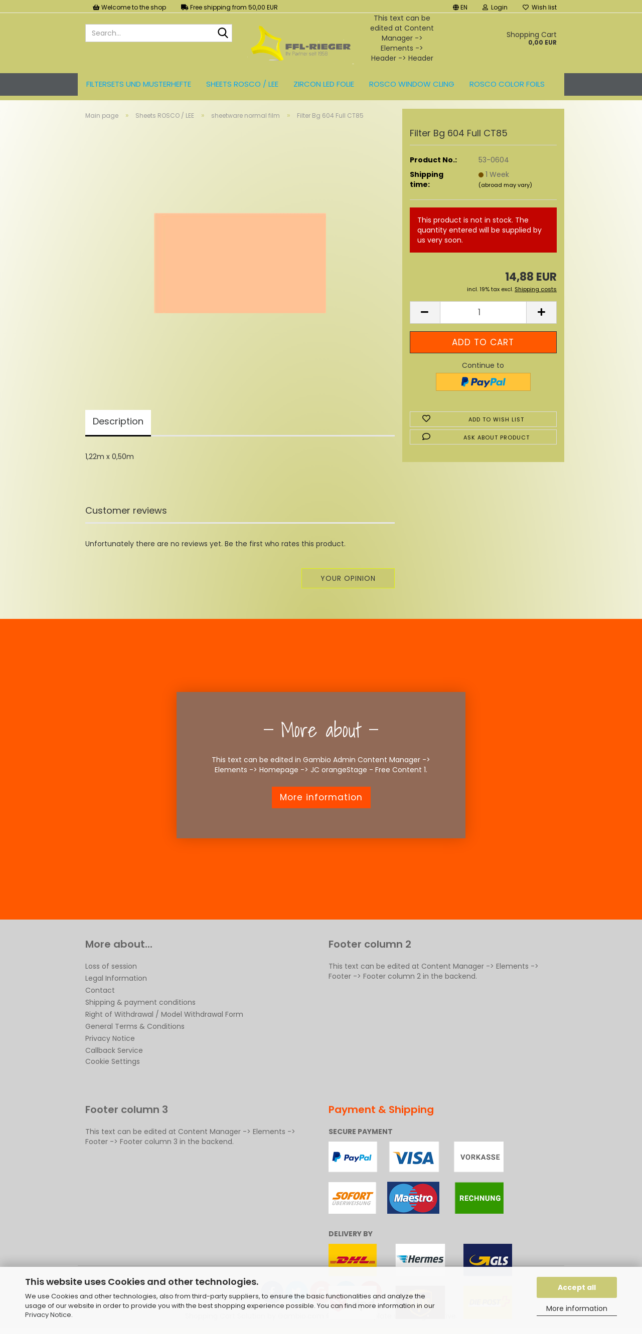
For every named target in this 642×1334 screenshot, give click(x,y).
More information (576, 1308)
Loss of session (111, 966)
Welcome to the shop (129, 7)
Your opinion (348, 578)
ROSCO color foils (507, 84)
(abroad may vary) (505, 185)
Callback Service (114, 1050)
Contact (100, 990)
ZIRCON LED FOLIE (323, 84)
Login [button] (495, 7)
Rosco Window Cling (411, 84)
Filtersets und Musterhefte (138, 84)
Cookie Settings (112, 1061)
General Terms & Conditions (135, 1026)
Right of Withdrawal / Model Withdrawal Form (164, 1014)
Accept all (577, 1287)
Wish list (540, 7)
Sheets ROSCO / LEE (242, 84)
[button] (460, 6)
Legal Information (116, 978)
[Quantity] (483, 312)
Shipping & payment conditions (140, 1002)
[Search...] (222, 34)
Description (118, 421)
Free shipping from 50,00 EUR (229, 7)
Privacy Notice (48, 1314)
